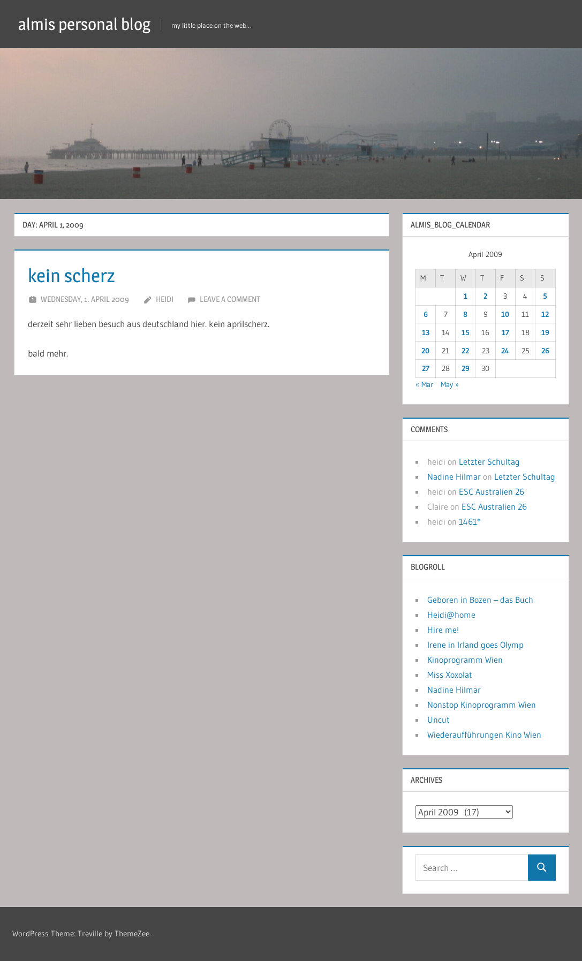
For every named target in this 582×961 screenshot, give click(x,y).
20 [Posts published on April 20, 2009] (425, 350)
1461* (470, 521)
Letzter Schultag (489, 461)
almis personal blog (87, 23)
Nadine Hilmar (454, 476)
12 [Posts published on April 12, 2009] (545, 314)
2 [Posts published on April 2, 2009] (485, 296)
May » (450, 384)
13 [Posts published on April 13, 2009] (425, 332)
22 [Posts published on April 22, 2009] (465, 350)
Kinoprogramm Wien (465, 659)
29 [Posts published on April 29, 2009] (466, 368)
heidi (164, 299)
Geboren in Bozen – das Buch (480, 599)
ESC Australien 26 (491, 491)
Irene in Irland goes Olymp (475, 644)
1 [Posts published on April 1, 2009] (465, 296)
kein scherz (72, 275)
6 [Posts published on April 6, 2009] (426, 314)
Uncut (438, 719)
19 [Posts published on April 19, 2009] (545, 332)
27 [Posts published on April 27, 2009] (425, 368)
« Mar (424, 384)
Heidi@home (451, 614)
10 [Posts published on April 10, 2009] (505, 314)
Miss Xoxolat (449, 674)
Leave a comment (230, 299)
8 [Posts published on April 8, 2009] (465, 314)
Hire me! (443, 629)
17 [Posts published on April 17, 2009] (505, 332)
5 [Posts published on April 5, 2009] (545, 296)
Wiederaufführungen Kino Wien (484, 734)
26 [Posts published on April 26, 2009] (545, 350)
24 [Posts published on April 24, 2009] (505, 350)
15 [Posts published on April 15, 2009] (466, 332)
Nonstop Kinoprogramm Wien (481, 704)
